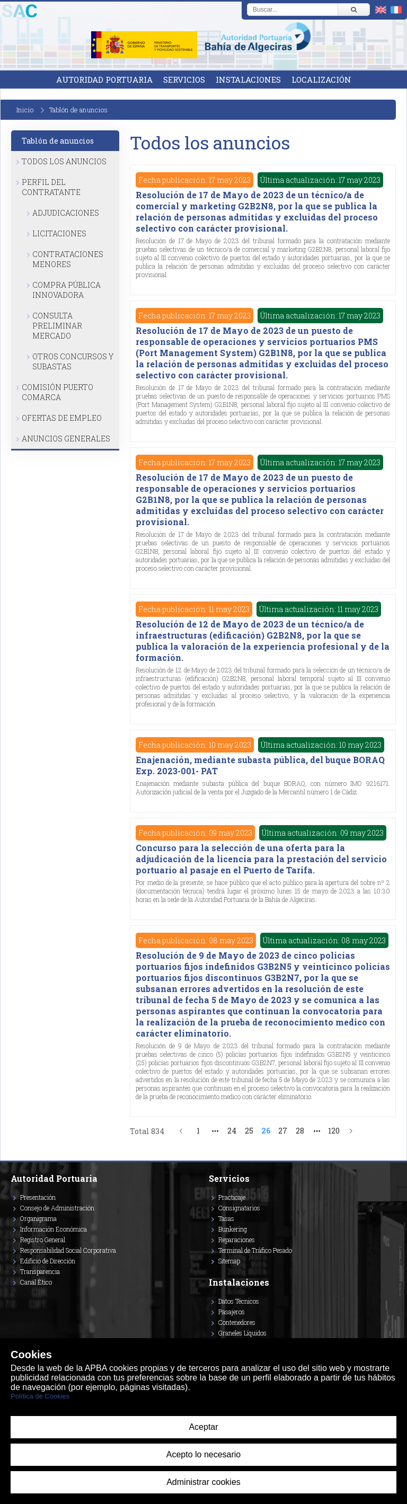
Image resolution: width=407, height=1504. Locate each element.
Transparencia (40, 1271)
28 (300, 1131)
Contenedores (236, 1322)
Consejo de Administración (57, 1208)
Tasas (226, 1218)
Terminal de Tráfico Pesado (255, 1250)
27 (282, 1131)
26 (265, 1131)
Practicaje (231, 1197)
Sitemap (229, 1261)
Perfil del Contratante (51, 187)
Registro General (42, 1239)
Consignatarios (239, 1208)
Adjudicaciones (65, 213)
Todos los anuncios (64, 161)
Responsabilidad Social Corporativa (68, 1250)
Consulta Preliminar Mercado (57, 326)
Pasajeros (231, 1311)
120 (334, 1131)
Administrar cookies (203, 1482)
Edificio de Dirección (47, 1261)
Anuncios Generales (66, 438)
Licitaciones (59, 233)
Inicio (24, 109)
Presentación (38, 1197)
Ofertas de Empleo (62, 418)
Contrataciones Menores (67, 259)
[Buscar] (353, 9)
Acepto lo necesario (203, 1454)
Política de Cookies (40, 1396)
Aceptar (203, 1426)
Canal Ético (36, 1282)
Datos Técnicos (238, 1301)
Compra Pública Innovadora (66, 290)
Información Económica (53, 1229)
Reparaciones (236, 1239)
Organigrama (38, 1218)
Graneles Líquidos (242, 1333)
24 (231, 1131)
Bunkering (232, 1229)
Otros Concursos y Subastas (72, 361)
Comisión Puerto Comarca (57, 392)
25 (249, 1131)
